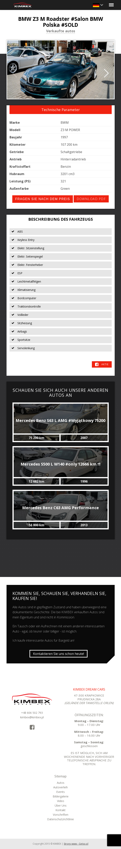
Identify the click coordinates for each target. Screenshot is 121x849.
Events (60, 792)
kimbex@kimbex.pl (32, 717)
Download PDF (91, 199)
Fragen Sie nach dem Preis (42, 199)
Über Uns (61, 805)
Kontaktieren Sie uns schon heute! (58, 654)
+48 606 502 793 (32, 713)
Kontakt (60, 810)
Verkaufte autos (60, 31)
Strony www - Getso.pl (76, 843)
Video (60, 801)
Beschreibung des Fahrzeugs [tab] (60, 219)
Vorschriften (60, 814)
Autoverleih (60, 787)
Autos (60, 783)
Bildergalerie (61, 796)
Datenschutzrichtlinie (60, 819)
